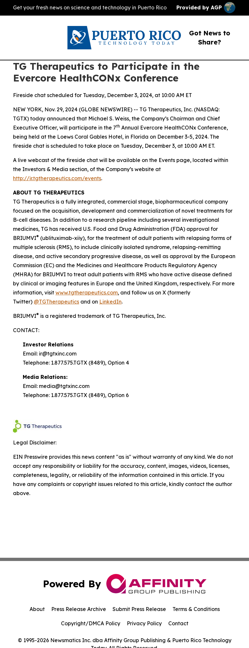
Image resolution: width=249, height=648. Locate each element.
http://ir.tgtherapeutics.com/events (57, 178)
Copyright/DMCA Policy (90, 623)
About (37, 609)
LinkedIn (110, 301)
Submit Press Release (139, 609)
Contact (178, 623)
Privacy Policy (144, 623)
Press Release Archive (78, 609)
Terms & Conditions (196, 609)
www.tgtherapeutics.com (86, 292)
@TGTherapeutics (56, 301)
